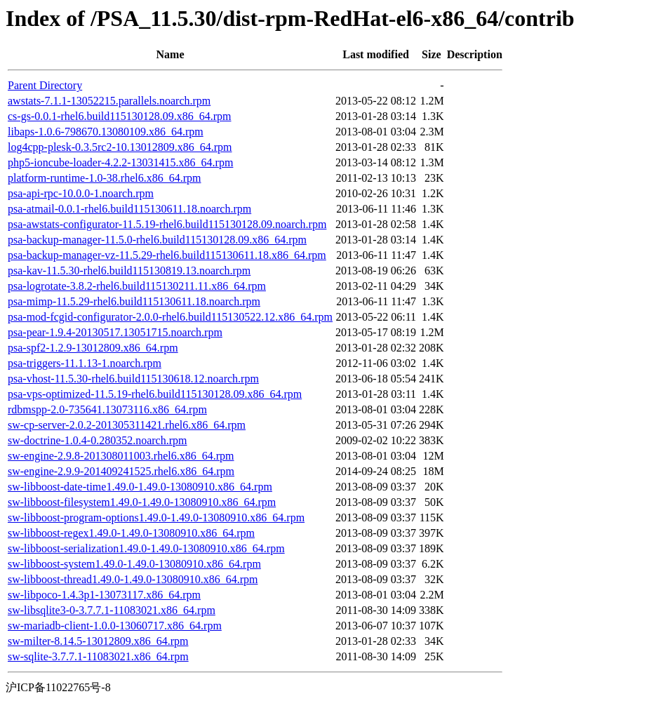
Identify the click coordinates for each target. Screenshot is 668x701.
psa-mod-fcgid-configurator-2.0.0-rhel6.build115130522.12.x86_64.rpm (170, 317)
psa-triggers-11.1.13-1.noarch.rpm (84, 363)
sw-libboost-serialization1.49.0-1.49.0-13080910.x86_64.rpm (146, 548)
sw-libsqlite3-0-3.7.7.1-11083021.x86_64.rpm (111, 610)
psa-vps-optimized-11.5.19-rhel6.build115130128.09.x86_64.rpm (155, 394)
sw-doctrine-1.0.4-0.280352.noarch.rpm (97, 440)
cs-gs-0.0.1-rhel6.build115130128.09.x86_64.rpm (119, 116)
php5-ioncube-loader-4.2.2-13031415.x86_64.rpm (120, 162)
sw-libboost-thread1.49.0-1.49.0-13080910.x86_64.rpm (133, 579)
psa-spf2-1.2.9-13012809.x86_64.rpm (93, 348)
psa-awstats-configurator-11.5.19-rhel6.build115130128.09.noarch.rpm (167, 224)
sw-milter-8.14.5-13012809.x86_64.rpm (98, 641)
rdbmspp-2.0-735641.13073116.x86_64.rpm (107, 409)
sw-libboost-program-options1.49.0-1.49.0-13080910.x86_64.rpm (156, 517)
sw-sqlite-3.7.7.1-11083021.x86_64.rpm (98, 656)
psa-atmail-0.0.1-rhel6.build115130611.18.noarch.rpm (129, 209)
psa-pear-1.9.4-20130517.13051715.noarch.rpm (115, 332)
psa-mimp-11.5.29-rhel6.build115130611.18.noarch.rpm (134, 301)
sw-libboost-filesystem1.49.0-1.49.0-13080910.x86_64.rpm (142, 502)
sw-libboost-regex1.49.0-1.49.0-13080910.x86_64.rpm (131, 533)
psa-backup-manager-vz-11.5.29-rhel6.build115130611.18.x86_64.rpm (167, 255)
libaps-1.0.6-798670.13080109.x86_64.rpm (105, 132)
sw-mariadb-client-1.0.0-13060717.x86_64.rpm (115, 626)
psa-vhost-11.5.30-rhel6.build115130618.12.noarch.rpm (133, 379)
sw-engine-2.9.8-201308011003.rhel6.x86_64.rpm (121, 456)
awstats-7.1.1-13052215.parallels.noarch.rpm (109, 101)
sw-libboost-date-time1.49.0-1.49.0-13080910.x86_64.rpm (140, 487)
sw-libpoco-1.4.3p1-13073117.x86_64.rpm (104, 595)
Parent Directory (45, 85)
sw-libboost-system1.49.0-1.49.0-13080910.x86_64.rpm (134, 564)
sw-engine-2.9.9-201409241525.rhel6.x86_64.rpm (121, 471)
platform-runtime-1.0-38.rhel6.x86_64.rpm (104, 178)
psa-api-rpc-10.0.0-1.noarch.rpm (81, 193)
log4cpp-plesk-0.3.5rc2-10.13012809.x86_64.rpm (120, 147)
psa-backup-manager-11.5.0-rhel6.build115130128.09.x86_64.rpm (157, 240)
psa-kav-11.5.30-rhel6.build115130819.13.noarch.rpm (129, 270)
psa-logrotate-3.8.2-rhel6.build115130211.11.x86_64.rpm (137, 286)
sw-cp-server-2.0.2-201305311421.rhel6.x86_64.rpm (127, 425)
